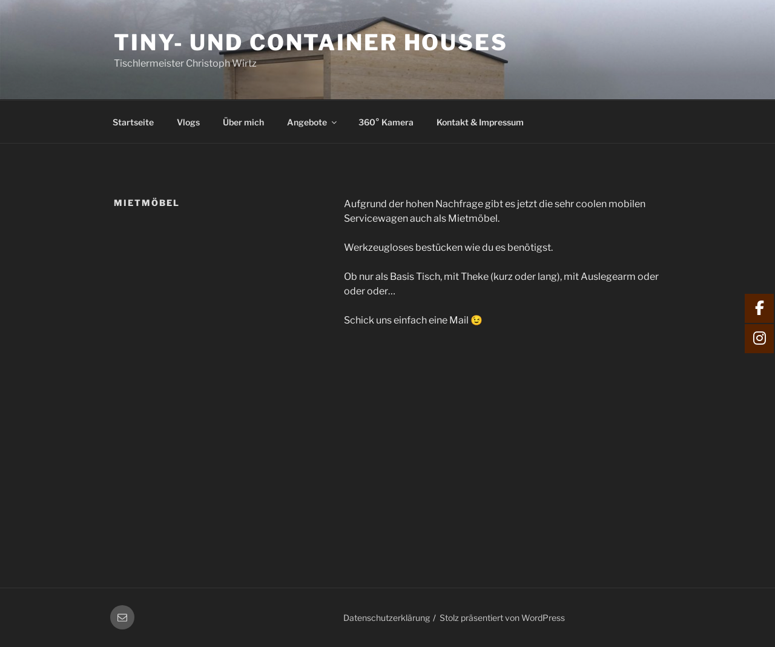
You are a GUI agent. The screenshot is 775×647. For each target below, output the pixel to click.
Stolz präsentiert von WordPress (502, 617)
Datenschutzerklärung (386, 617)
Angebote (312, 122)
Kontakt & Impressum (480, 122)
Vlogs (188, 122)
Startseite (133, 122)
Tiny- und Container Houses (311, 42)
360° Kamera (386, 122)
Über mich (243, 122)
